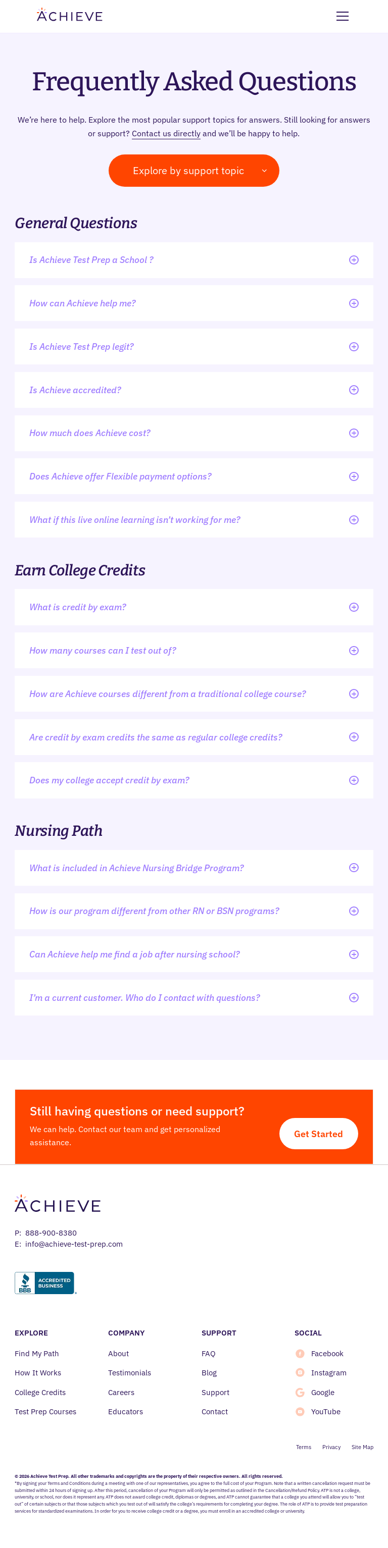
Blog (209, 1372)
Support (215, 1392)
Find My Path (37, 1353)
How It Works (38, 1372)
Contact (215, 1411)
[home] (70, 16)
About (118, 1353)
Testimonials (129, 1372)
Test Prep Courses (45, 1411)
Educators (125, 1411)
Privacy (331, 1447)
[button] (340, 16)
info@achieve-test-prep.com (74, 1244)
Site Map (362, 1447)
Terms (303, 1447)
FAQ (209, 1353)
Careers (121, 1392)
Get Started (318, 1134)
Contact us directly (166, 133)
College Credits (40, 1392)
